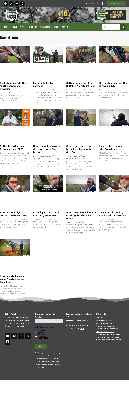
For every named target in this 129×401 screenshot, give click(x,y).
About (14, 27)
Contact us (100, 318)
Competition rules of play (105, 331)
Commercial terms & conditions (107, 329)
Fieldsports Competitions (42, 337)
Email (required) (42, 317)
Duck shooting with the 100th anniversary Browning (13, 86)
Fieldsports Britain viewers (41, 332)
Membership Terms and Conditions (108, 340)
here (23, 326)
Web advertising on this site (106, 323)
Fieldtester (32, 27)
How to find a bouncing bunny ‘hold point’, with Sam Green (12, 279)
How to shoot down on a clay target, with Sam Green (46, 149)
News (22, 27)
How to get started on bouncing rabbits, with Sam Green (78, 149)
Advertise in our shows (104, 320)
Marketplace (66, 27)
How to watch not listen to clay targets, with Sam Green (81, 215)
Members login (92, 3)
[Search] (123, 27)
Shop (56, 27)
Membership (45, 27)
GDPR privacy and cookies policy (108, 334)
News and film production (105, 326)
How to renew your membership (107, 337)
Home (5, 27)
